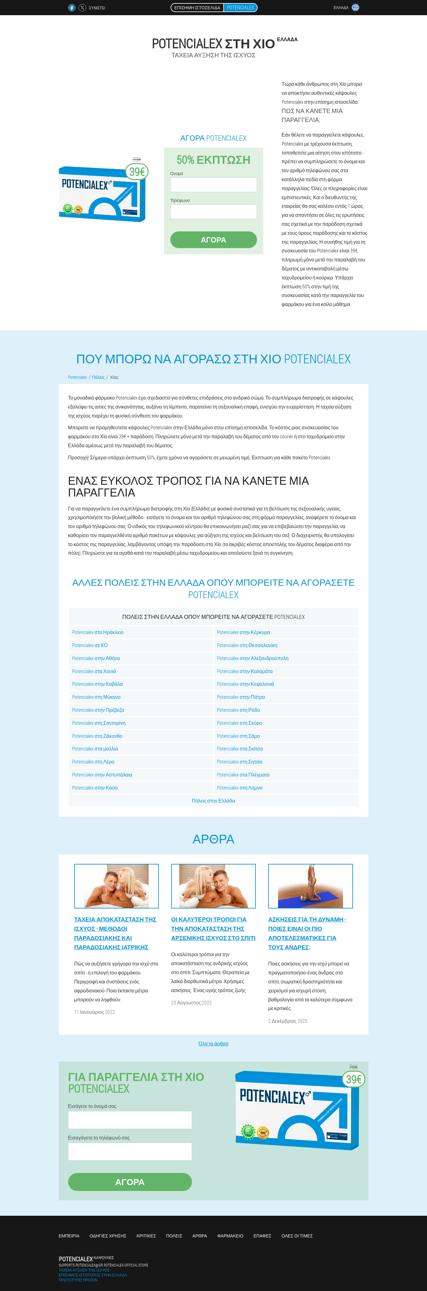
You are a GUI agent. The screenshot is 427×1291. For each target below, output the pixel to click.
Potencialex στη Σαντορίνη (99, 723)
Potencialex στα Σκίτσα (240, 748)
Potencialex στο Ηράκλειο (98, 632)
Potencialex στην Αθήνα (96, 658)
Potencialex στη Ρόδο (238, 710)
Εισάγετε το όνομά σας (92, 1106)
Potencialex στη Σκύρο (239, 723)
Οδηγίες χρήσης (107, 1236)
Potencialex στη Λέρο (93, 761)
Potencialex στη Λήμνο (240, 787)
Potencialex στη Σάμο (238, 736)
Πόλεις (174, 1236)
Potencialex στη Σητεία (239, 761)
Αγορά (213, 240)
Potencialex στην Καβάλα (97, 684)
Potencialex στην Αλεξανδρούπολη (253, 658)
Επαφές (263, 1236)
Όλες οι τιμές (297, 1236)
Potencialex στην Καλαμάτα (245, 671)
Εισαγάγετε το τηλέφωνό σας (99, 1137)
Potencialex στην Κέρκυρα (243, 632)
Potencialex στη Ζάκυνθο (97, 736)
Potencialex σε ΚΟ (90, 645)
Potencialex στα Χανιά (94, 671)
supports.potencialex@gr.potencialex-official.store (103, 1265)
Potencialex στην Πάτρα (241, 697)
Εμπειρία (69, 1236)
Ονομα (176, 173)
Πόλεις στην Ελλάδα (213, 800)
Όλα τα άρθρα (213, 1043)
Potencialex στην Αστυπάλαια (102, 774)
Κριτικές (146, 1236)
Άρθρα (200, 1236)
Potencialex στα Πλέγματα (243, 774)
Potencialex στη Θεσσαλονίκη (247, 645)
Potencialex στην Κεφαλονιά (245, 684)
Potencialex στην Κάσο (95, 787)
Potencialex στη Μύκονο (96, 697)
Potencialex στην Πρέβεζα (98, 710)
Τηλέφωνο (180, 200)
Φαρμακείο (230, 1236)
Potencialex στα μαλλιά (95, 748)
